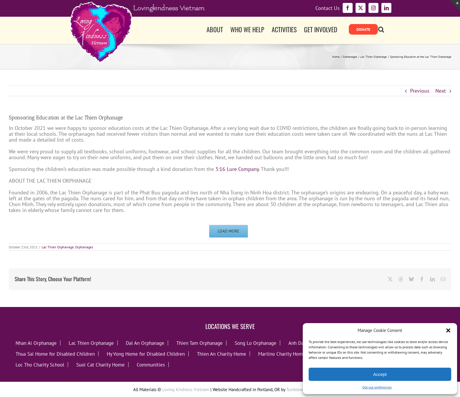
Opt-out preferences (377, 387)
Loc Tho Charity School (40, 364)
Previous (419, 90)
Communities (151, 364)
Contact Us (327, 8)
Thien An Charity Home (221, 353)
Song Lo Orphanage (255, 342)
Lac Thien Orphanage (58, 247)
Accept (380, 374)
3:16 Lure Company (237, 169)
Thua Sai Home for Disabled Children (55, 353)
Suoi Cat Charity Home (100, 364)
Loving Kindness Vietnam (185, 389)
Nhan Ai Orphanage (36, 342)
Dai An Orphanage (145, 342)
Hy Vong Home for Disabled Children (146, 353)
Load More (228, 231)
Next (440, 90)
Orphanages (84, 247)
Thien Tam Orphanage (199, 342)
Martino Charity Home (281, 353)
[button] (448, 330)
